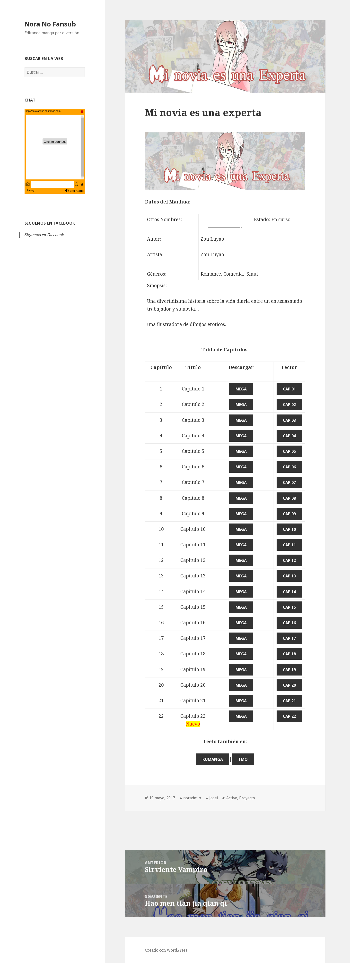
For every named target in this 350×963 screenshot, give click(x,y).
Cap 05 (289, 451)
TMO (243, 759)
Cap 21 (289, 700)
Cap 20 (289, 685)
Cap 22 (289, 716)
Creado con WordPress (166, 950)
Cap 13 (289, 576)
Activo (231, 798)
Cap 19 (289, 669)
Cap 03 (289, 420)
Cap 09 (289, 513)
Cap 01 (289, 389)
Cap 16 (289, 622)
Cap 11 (289, 545)
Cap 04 (289, 436)
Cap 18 (289, 654)
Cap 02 (289, 404)
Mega (241, 389)
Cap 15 (289, 607)
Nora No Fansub (50, 23)
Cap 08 (289, 498)
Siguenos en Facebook (50, 223)
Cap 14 (289, 591)
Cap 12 (289, 560)
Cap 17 (289, 638)
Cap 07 (289, 482)
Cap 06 (289, 467)
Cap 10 (289, 529)
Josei (213, 798)
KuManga (212, 759)
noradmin (192, 798)
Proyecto (247, 798)
